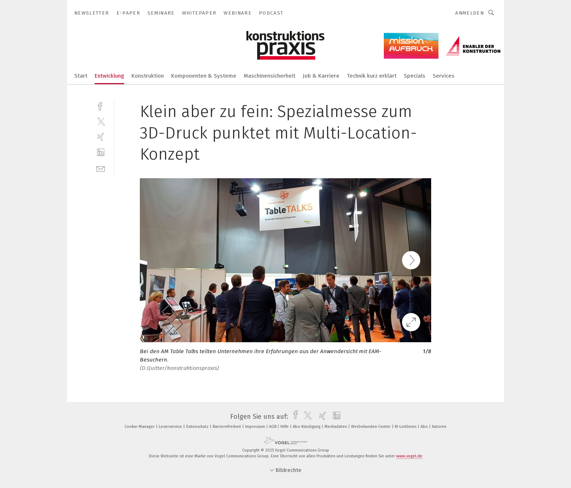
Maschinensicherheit (269, 76)
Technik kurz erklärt (372, 76)
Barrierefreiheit (227, 426)
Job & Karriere (321, 76)
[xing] (100, 136)
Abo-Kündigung (307, 426)
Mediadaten (336, 426)
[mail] (100, 168)
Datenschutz (198, 426)
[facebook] (100, 105)
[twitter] (100, 121)
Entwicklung (109, 76)
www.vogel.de (409, 456)
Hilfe (285, 426)
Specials (414, 76)
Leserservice (171, 426)
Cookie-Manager (140, 426)
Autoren (439, 426)
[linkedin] (100, 152)
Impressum (255, 426)
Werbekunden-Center (371, 426)
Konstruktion (147, 76)
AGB (273, 426)
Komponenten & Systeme (203, 76)
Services (443, 76)
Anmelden (469, 13)
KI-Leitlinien (406, 426)
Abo (425, 426)
